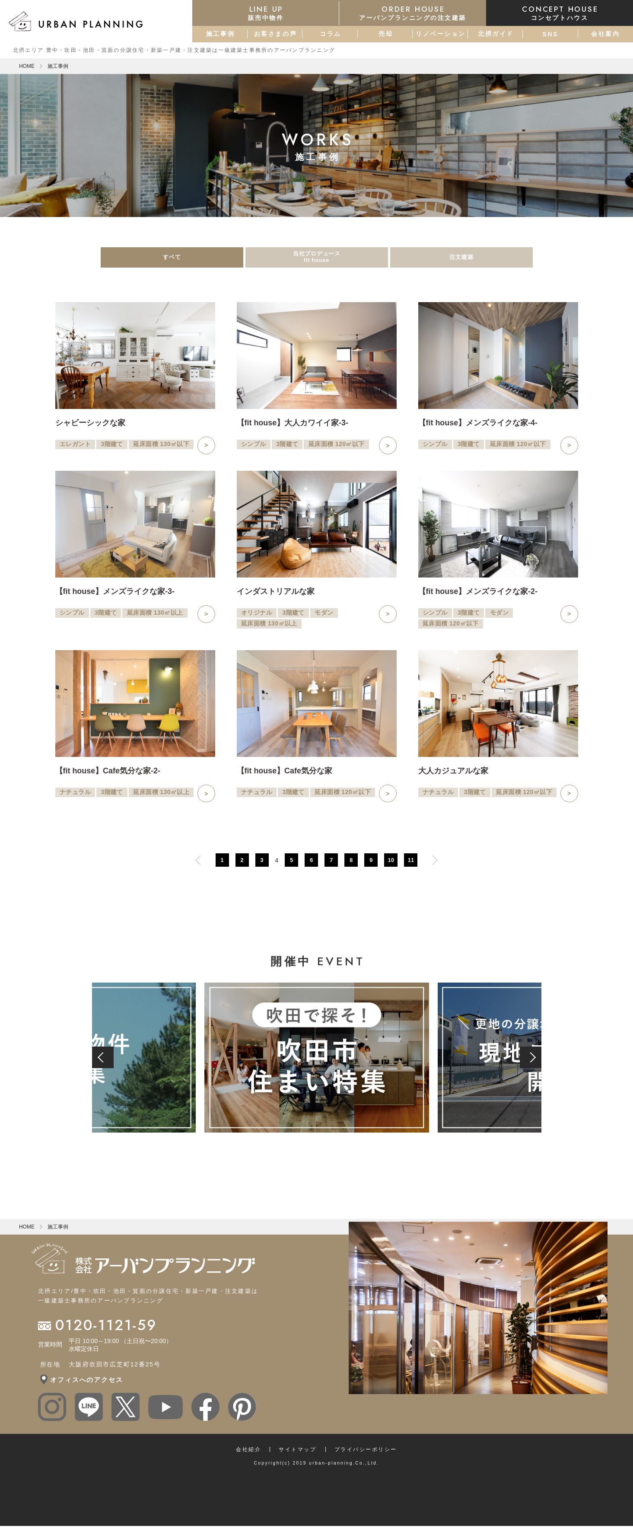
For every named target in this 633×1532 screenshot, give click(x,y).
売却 (386, 33)
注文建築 (461, 260)
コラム (330, 33)
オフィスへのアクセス (86, 1385)
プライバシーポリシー (365, 1455)
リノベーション (441, 33)
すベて (172, 260)
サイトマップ (297, 1455)
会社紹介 (248, 1455)
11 (410, 866)
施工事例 (220, 33)
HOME (27, 66)
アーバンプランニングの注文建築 (413, 12)
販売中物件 (266, 12)
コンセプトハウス (559, 12)
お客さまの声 (275, 33)
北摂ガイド (496, 33)
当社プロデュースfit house (316, 260)
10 (391, 866)
